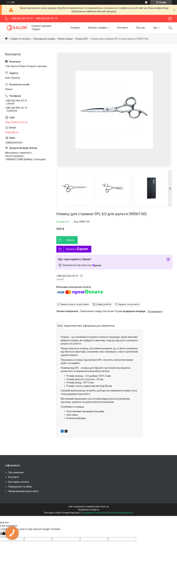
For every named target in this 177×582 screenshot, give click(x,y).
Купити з (77, 249)
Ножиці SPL (81, 38)
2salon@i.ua (11, 132)
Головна (75, 27)
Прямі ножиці (65, 38)
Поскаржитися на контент (93, 513)
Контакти (122, 27)
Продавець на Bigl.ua (88, 509)
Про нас (140, 27)
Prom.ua (105, 506)
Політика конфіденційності (121, 513)
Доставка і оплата (18, 481)
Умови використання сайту (23, 491)
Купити (70, 240)
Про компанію (16, 472)
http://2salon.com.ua (16, 122)
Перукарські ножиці (44, 38)
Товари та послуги (20, 38)
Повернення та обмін (20, 486)
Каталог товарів (97, 27)
